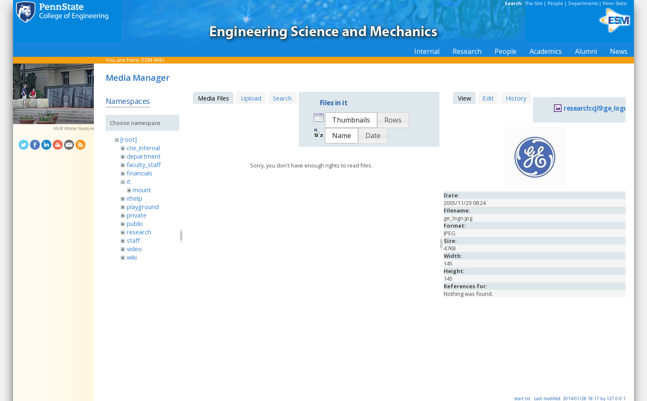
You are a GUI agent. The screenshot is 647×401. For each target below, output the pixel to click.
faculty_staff (144, 164)
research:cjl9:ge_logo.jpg (601, 108)
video (134, 248)
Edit (488, 98)
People (555, 3)
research (139, 232)
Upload (251, 98)
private (136, 215)
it (128, 181)
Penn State (615, 3)
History (516, 98)
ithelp (134, 198)
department (144, 156)
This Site (534, 3)
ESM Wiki (152, 60)
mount (142, 190)
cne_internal (143, 147)
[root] (128, 139)
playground (143, 206)
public (135, 223)
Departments (583, 3)
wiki (132, 257)
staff (133, 240)
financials (139, 173)
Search (282, 98)
